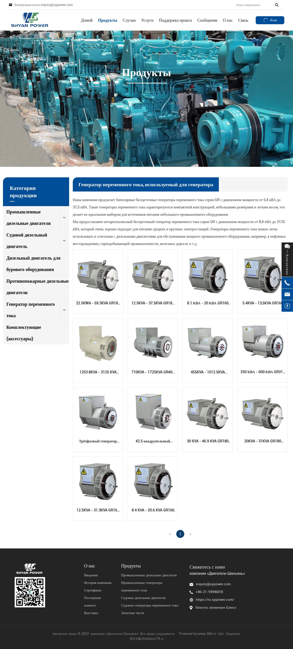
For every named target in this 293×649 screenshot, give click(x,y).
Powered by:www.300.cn (198, 633)
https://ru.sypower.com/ (215, 599)
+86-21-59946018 (209, 591)
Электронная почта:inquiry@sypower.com (43, 5)
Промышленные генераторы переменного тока (141, 586)
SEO (221, 634)
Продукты (131, 566)
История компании (97, 582)
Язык (270, 20)
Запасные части (132, 612)
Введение (91, 575)
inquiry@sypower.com (213, 584)
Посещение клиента (92, 601)
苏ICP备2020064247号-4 (146, 639)
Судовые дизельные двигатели (143, 597)
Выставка (91, 612)
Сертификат (92, 590)
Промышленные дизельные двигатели (149, 575)
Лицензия (233, 633)
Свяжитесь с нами (207, 567)
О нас (89, 566)
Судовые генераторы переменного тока (149, 605)
